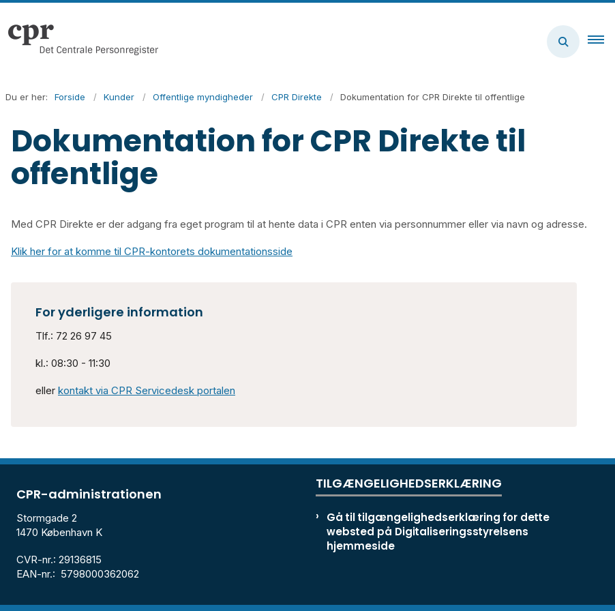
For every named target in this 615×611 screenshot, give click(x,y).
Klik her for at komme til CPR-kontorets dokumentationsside (151, 251)
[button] (601, 41)
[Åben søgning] (563, 41)
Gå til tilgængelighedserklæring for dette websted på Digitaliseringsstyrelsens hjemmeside (438, 531)
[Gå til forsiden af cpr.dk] (79, 42)
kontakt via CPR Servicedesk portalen (146, 390)
